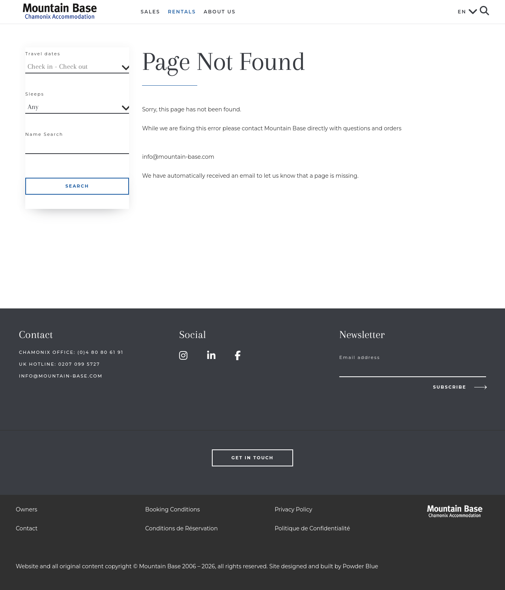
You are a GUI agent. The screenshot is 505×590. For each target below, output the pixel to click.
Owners (26, 509)
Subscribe (449, 387)
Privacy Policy (293, 509)
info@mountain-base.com (61, 376)
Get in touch (253, 457)
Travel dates (42, 53)
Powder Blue (360, 566)
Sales (150, 12)
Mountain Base (70, 10)
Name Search (44, 134)
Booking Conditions (172, 509)
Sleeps (34, 94)
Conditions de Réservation (181, 528)
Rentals (182, 12)
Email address (359, 357)
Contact (26, 528)
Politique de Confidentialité (312, 528)
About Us (220, 12)
